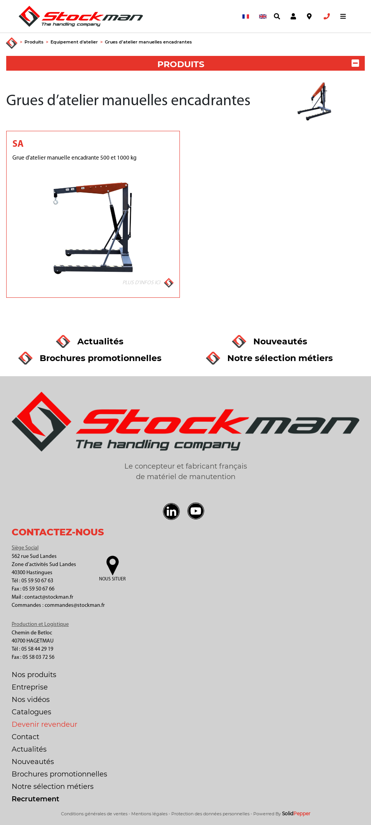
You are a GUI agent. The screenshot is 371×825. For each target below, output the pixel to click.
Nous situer (112, 579)
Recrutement (35, 799)
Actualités (29, 749)
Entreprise (30, 687)
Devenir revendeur (44, 724)
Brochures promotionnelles (59, 774)
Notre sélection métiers (53, 786)
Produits (34, 42)
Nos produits (34, 674)
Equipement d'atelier (74, 42)
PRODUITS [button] (258, 64)
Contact (25, 737)
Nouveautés (33, 761)
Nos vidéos (31, 699)
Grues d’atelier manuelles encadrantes (148, 42)
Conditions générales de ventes (94, 813)
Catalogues (31, 712)
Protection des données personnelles (210, 813)
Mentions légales (149, 813)
